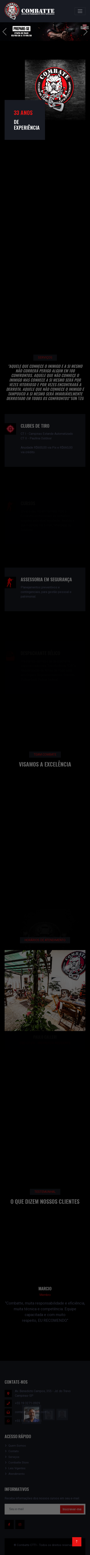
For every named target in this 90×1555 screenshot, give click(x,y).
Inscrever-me (72, 1509)
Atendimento (16, 1474)
